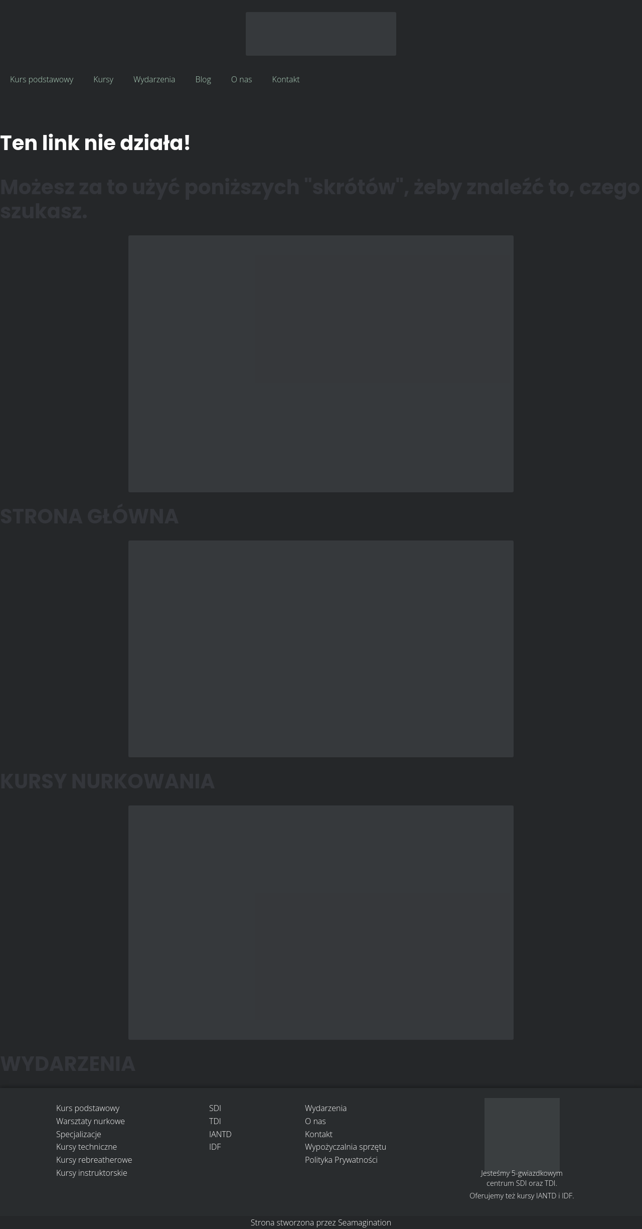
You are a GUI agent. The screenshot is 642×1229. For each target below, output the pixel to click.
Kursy (103, 79)
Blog (203, 79)
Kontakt (286, 79)
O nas (241, 79)
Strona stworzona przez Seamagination (321, 1222)
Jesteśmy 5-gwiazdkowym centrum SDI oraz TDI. (522, 1178)
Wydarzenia (154, 79)
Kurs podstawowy (41, 79)
